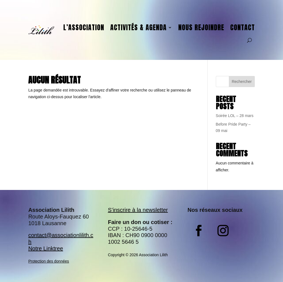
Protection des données (48, 261)
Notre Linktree (45, 248)
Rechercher (241, 81)
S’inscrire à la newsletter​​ (138, 210)
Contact (242, 27)
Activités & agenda (138, 27)
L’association (83, 27)
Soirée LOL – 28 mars (234, 115)
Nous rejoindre (201, 27)
